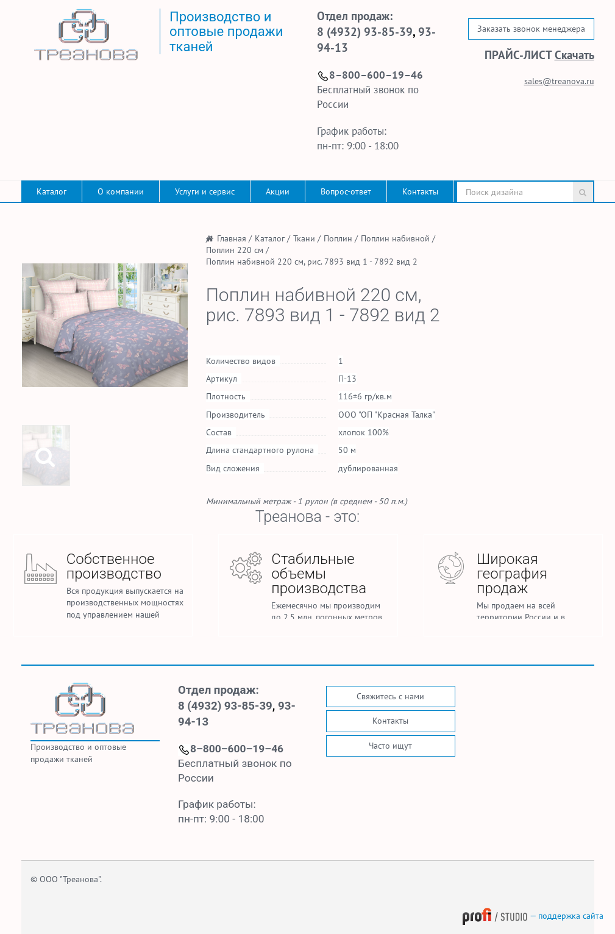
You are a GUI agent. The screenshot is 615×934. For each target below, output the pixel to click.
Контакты (420, 191)
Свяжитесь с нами (390, 696)
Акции (278, 191)
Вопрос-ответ (346, 191)
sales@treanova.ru (559, 81)
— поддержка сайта (532, 915)
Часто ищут (390, 745)
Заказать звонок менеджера (531, 28)
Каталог (51, 191)
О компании (121, 191)
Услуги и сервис (205, 191)
